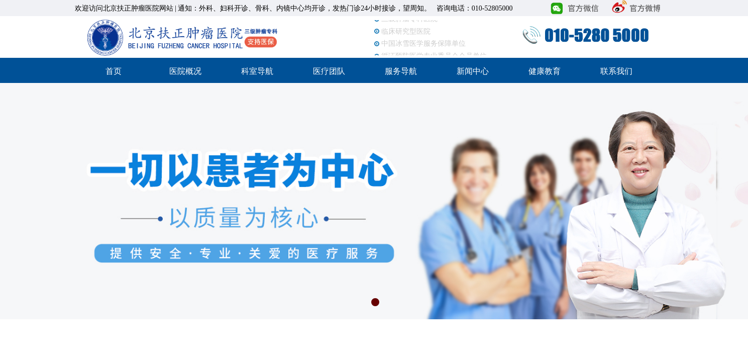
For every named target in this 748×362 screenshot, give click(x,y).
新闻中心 (473, 71)
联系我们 (616, 71)
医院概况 (185, 71)
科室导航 (257, 71)
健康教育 (544, 71)
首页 (113, 71)
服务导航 (401, 71)
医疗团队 (329, 71)
